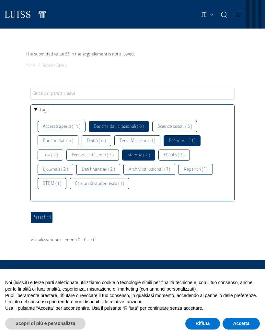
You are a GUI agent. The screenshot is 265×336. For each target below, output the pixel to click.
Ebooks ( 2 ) (174, 155)
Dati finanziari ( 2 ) (98, 169)
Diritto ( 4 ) (96, 140)
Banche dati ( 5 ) (58, 140)
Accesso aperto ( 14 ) (61, 126)
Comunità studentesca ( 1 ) (99, 183)
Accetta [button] (241, 323)
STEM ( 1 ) (52, 183)
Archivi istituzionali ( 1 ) (149, 169)
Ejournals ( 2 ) (55, 169)
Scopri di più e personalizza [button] (45, 323)
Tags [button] (44, 110)
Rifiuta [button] (203, 323)
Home (31, 65)
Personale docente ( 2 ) (93, 155)
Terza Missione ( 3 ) (137, 140)
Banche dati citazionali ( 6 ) (119, 126)
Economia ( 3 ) (182, 140)
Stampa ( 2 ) (138, 155)
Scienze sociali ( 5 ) (174, 126)
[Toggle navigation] (239, 14)
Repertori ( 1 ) (196, 169)
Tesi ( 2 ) (50, 155)
